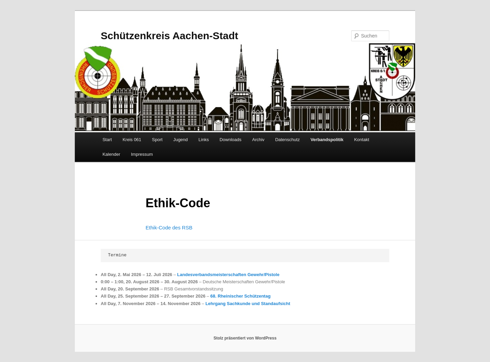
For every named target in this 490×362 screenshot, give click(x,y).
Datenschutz (287, 139)
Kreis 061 (131, 139)
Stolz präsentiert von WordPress (244, 338)
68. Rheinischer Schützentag (240, 296)
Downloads (230, 139)
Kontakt (361, 139)
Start (107, 139)
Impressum (142, 154)
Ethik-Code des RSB (169, 227)
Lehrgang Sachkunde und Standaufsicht (248, 303)
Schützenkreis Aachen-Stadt (169, 35)
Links (203, 139)
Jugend (180, 139)
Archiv (258, 139)
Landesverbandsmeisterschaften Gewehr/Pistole (228, 274)
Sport (157, 139)
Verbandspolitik (326, 139)
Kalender (111, 154)
